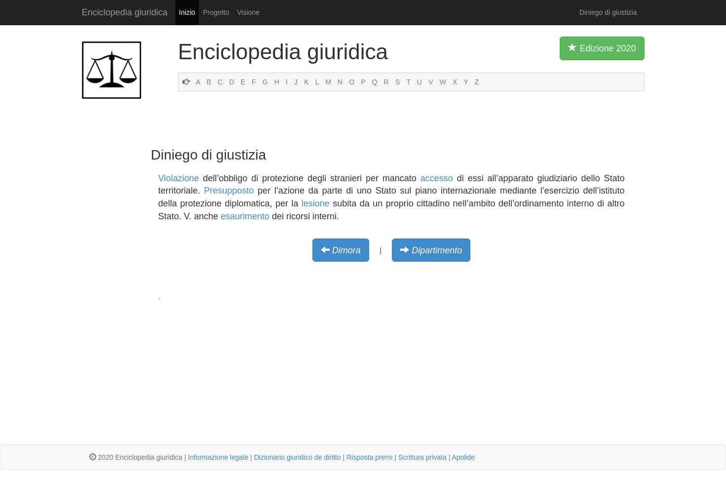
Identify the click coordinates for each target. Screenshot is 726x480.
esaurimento (245, 216)
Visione (248, 12)
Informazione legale (218, 457)
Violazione (178, 178)
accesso (436, 178)
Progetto (216, 12)
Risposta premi (369, 457)
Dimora (346, 250)
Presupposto (229, 191)
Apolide (463, 457)
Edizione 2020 (602, 47)
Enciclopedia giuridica (125, 12)
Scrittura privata (422, 457)
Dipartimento (437, 250)
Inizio (187, 12)
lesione (316, 203)
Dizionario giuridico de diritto (297, 457)
